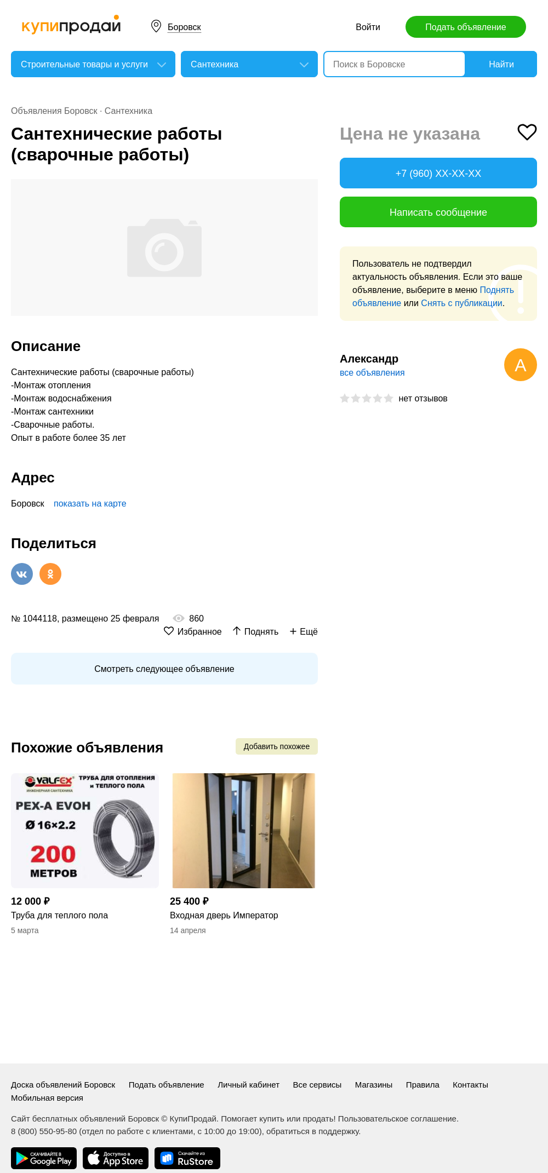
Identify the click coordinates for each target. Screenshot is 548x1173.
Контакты (470, 1084)
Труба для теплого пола (59, 915)
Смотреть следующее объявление (164, 669)
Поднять (261, 631)
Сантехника (128, 111)
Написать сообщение (438, 212)
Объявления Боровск (54, 111)
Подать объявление (465, 27)
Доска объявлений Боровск (63, 1084)
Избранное (200, 631)
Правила (422, 1084)
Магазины (374, 1084)
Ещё (309, 631)
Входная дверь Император (224, 915)
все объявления (372, 372)
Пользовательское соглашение (397, 1118)
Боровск (184, 27)
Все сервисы (317, 1084)
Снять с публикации (461, 303)
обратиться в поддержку (312, 1131)
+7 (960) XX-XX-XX (439, 173)
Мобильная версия (47, 1097)
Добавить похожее (277, 746)
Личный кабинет (248, 1084)
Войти (368, 27)
